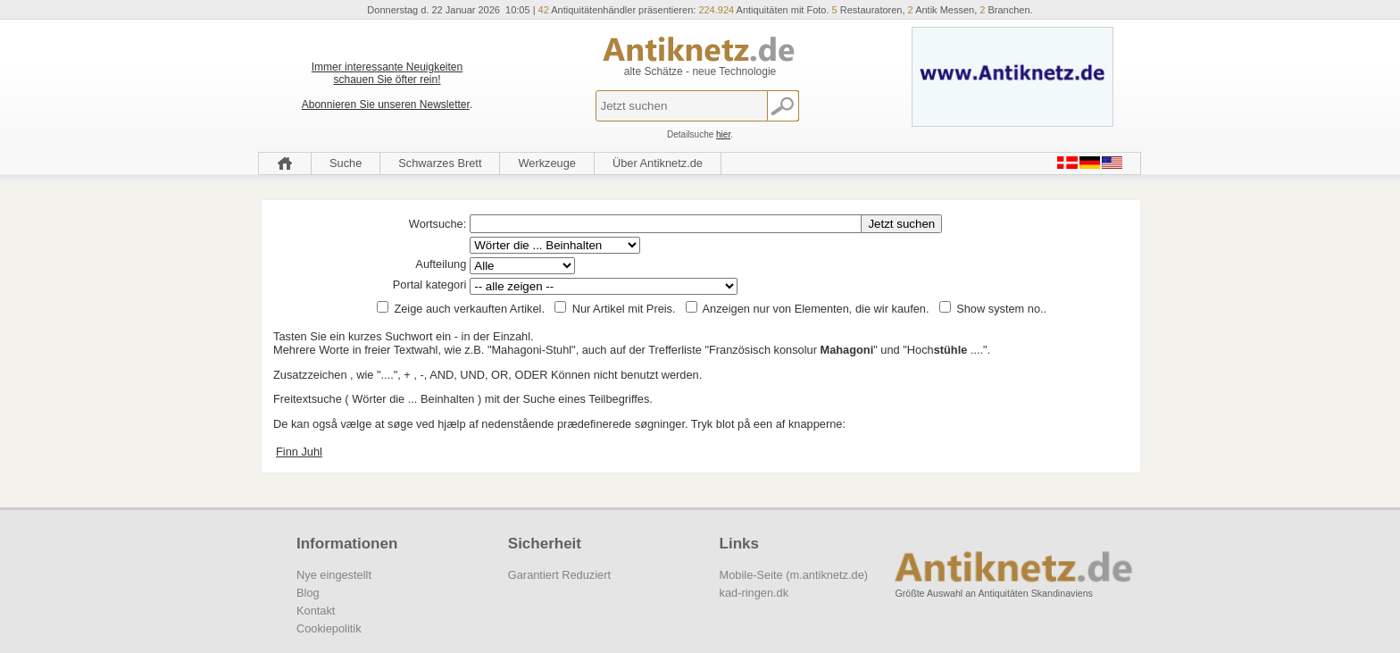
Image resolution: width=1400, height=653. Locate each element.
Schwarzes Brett (439, 163)
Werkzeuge (547, 163)
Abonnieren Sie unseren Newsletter (386, 104)
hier (723, 134)
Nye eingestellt (333, 575)
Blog (308, 592)
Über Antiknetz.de (657, 163)
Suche (345, 163)
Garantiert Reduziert (559, 575)
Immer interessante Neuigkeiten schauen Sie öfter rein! (387, 73)
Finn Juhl (299, 451)
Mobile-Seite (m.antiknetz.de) (794, 575)
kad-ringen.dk (754, 592)
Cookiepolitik (329, 628)
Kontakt (315, 610)
